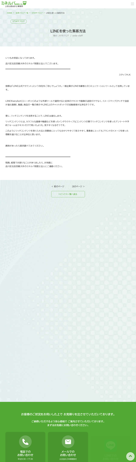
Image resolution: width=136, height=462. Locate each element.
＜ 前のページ (57, 186)
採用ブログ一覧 (22, 13)
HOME (9, 13)
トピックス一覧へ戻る (68, 194)
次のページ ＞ (78, 186)
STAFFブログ (37, 13)
